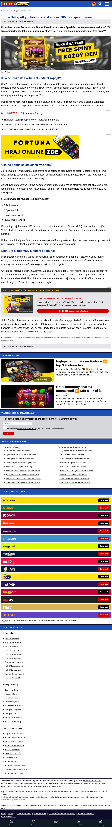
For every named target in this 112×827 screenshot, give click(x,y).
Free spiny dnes (10, 714)
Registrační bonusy (11, 694)
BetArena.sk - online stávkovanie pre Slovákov (22, 474)
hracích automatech (62, 324)
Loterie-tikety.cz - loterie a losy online (72, 455)
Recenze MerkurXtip (12, 650)
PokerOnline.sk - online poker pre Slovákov (74, 482)
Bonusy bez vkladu (11, 690)
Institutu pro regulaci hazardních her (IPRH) (75, 783)
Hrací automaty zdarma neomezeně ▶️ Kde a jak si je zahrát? (79, 391)
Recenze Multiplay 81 (12, 678)
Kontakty (11, 814)
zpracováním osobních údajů (27, 429)
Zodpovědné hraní (13, 786)
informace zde (46, 797)
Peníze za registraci (12, 702)
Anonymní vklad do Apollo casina (16, 769)
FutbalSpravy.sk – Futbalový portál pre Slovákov (23, 482)
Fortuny (58, 240)
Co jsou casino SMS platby (14, 734)
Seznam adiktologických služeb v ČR (50, 805)
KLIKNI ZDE (10, 113)
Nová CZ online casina (13, 642)
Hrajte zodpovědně (6, 337)
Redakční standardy (24, 814)
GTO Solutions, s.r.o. (8, 817)
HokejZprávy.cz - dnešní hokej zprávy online (21, 463)
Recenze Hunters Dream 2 (14, 674)
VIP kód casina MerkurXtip (14, 742)
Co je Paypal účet (11, 757)
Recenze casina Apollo (13, 658)
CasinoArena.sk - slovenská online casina (74, 478)
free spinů (59, 185)
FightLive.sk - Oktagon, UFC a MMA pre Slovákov (23, 478)
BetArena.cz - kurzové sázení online (18, 451)
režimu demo (82, 271)
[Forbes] (65, 554)
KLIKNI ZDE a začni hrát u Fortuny (73, 311)
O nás (3, 814)
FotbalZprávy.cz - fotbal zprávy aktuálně (20, 459)
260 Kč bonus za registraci (14, 706)
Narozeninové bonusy (12, 698)
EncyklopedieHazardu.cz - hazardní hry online (75, 451)
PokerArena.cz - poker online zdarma (72, 463)
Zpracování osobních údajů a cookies (62, 814)
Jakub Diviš (28, 21)
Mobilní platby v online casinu (15, 765)
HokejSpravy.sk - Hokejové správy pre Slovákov (76, 471)
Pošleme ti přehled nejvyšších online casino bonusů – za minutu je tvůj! (40, 419)
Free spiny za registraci (13, 710)
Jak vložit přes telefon (12, 749)
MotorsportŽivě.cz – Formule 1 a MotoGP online (23, 471)
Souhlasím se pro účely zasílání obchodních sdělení (35, 429)
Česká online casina (12, 638)
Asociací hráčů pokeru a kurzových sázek (46, 786)
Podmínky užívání (40, 814)
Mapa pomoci (69, 805)
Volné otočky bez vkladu (13, 718)
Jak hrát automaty (11, 761)
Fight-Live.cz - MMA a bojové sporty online (21, 455)
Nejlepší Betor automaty (13, 670)
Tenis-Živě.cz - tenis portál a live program (20, 467)
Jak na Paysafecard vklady (14, 745)
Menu (107, 4)
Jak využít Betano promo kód (15, 738)
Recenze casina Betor (12, 646)
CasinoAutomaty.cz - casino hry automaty (74, 459)
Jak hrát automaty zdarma (14, 773)
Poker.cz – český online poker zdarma (72, 467)
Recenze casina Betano (13, 654)
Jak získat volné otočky (13, 722)
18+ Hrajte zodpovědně (86, 814)
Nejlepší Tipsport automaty (14, 666)
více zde (12, 340)
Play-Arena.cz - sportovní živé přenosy (72, 474)
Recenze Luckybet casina (14, 662)
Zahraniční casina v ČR (13, 753)
